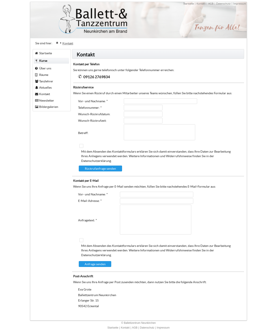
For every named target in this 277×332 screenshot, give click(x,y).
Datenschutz (223, 3)
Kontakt (201, 3)
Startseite (188, 3)
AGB (211, 3)
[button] (100, 168)
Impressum (239, 3)
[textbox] (160, 101)
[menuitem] (57, 42)
